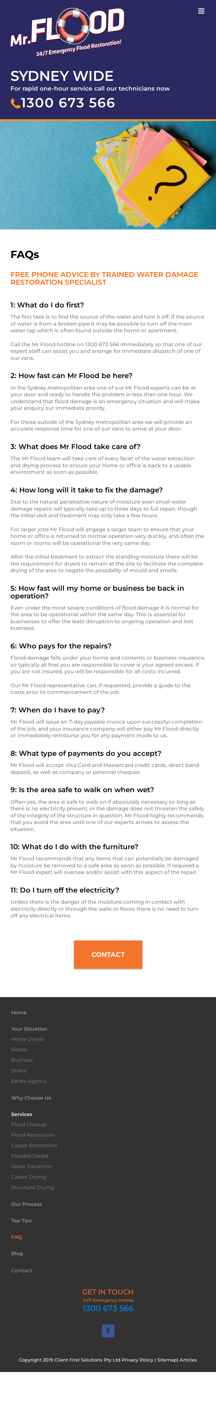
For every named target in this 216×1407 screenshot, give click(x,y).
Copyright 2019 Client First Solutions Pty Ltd (70, 1360)
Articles (188, 1360)
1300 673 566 (108, 1308)
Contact (21, 1270)
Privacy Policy (137, 1360)
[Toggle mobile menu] (202, 11)
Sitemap (167, 1360)
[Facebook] (108, 1330)
